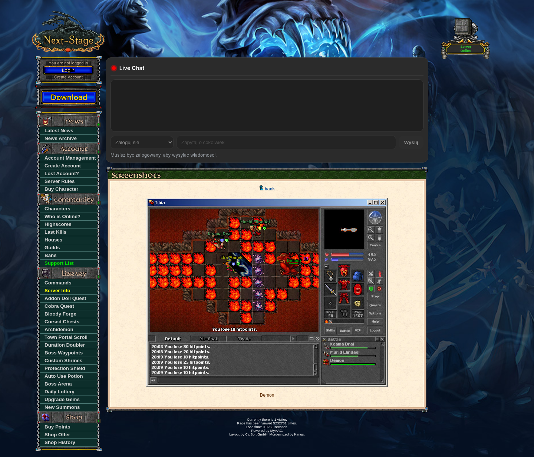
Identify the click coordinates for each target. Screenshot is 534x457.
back (267, 188)
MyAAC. (276, 431)
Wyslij (411, 142)
